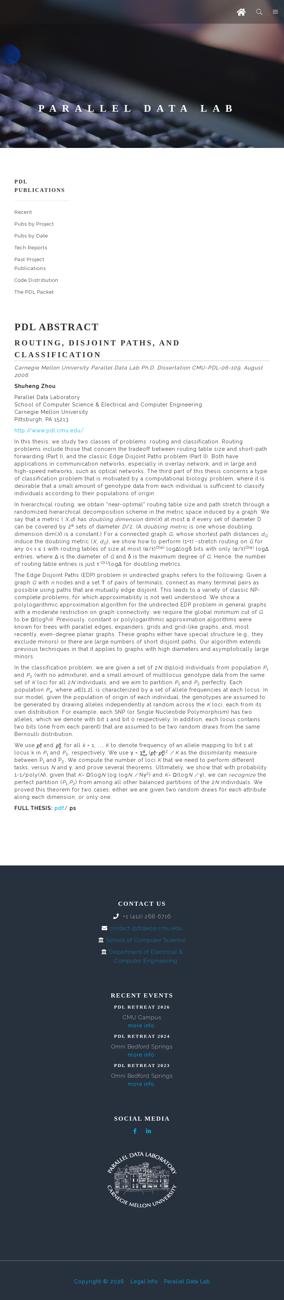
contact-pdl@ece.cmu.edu (146, 928)
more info (141, 1026)
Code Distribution (36, 280)
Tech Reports (30, 247)
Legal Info (144, 1281)
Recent (23, 212)
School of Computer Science (146, 940)
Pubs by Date (31, 236)
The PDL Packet (34, 292)
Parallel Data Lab (187, 1281)
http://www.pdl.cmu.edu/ (49, 430)
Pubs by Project (34, 224)
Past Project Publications (30, 264)
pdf (59, 808)
